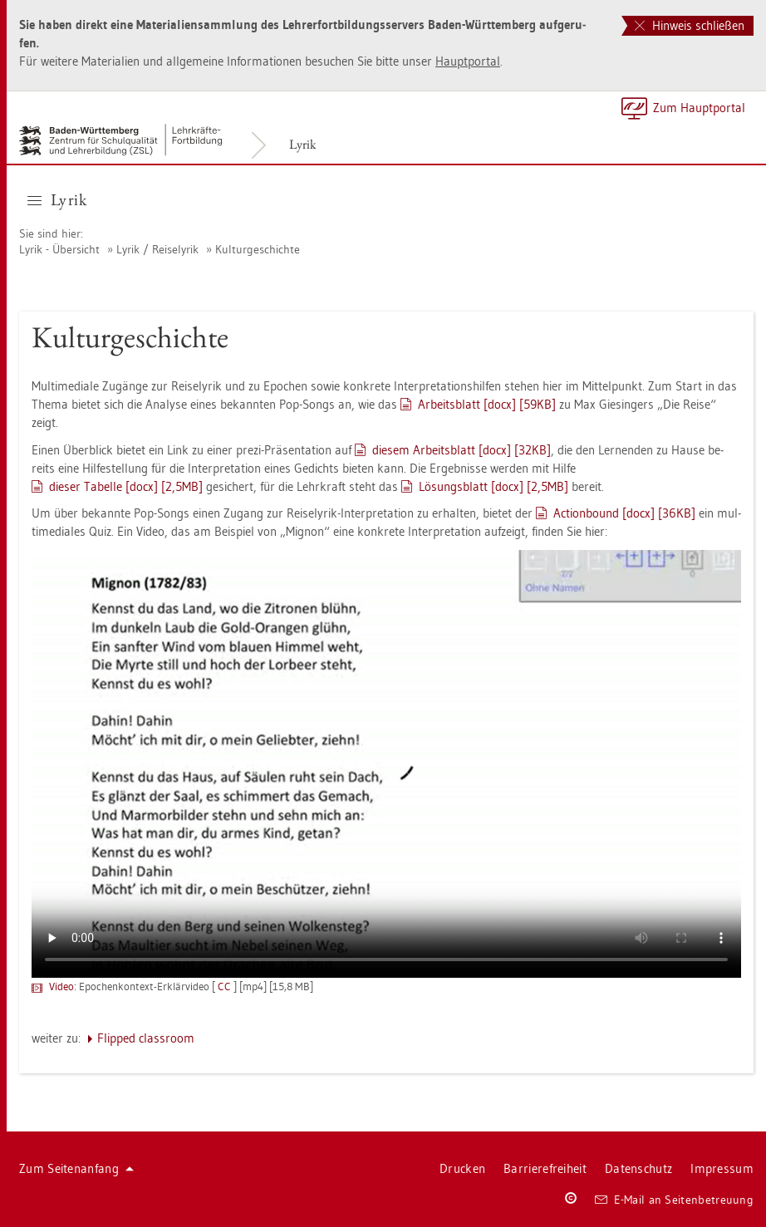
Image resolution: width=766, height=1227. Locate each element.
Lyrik (303, 144)
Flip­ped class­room (145, 1038)
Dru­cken (462, 1168)
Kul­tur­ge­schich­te (257, 249)
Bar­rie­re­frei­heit (545, 1168)
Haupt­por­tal (467, 61)
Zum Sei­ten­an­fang (76, 1168)
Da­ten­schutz (638, 1168)
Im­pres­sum (722, 1168)
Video (61, 986)
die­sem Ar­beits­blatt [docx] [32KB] (461, 450)
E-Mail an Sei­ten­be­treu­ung (674, 1199)
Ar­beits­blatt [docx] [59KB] (487, 404)
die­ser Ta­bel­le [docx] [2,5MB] (126, 486)
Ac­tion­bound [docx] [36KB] (624, 513)
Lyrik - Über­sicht (59, 249)
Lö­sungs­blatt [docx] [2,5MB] (493, 486)
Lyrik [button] (56, 199)
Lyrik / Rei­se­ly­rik (157, 249)
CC (225, 986)
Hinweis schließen (689, 25)
